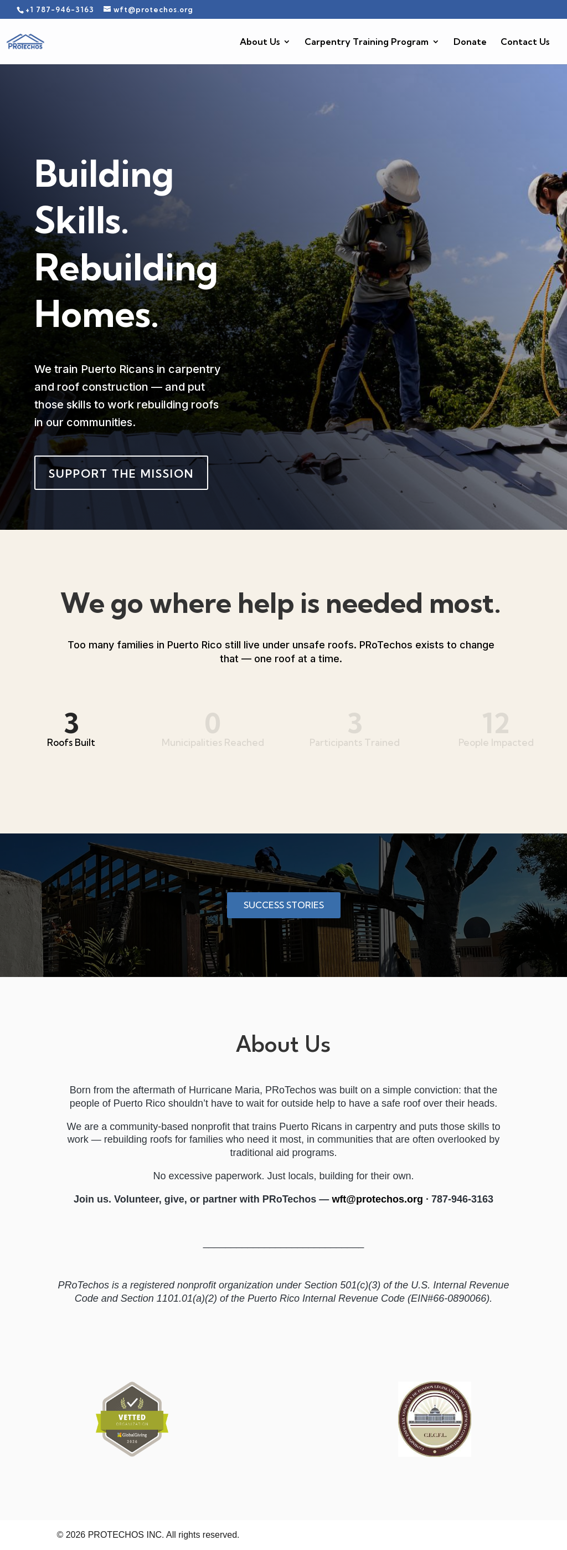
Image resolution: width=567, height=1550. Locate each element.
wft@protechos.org (377, 1199)
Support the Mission (121, 473)
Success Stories (284, 904)
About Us (260, 42)
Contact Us (525, 42)
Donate (470, 42)
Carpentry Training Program (367, 42)
